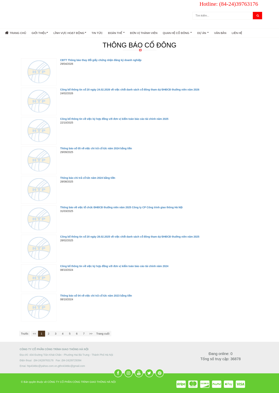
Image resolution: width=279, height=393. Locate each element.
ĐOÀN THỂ (116, 33)
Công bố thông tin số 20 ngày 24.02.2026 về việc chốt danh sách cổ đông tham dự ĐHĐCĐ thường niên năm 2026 (129, 89)
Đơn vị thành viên (143, 32)
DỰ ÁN (203, 33)
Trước (24, 333)
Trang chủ (15, 33)
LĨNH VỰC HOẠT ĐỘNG (69, 33)
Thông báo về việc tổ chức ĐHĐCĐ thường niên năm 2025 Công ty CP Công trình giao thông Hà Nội (121, 207)
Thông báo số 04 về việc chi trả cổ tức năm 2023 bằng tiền (96, 295)
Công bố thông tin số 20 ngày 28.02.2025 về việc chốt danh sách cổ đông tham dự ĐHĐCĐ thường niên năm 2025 (129, 236)
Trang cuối (102, 333)
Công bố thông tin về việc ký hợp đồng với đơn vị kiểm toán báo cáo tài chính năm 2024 (114, 266)
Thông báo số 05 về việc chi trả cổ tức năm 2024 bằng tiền (96, 148)
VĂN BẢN (220, 32)
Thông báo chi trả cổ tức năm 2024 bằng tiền (87, 177)
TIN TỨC (97, 32)
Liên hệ (237, 32)
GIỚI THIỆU (40, 33)
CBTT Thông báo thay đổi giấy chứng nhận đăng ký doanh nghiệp (100, 60)
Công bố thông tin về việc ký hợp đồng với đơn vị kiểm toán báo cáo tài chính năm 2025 (114, 118)
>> (91, 333)
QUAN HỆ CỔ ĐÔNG (177, 33)
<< (34, 333)
